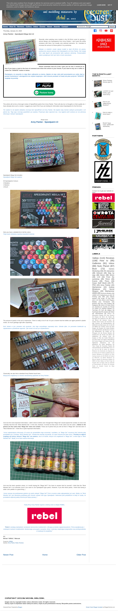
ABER (96, 326)
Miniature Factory (109, 329)
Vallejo (95, 258)
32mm (112, 275)
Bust (94, 268)
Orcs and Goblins (106, 303)
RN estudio (104, 312)
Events (42, 27)
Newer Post (8, 555)
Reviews (20, 27)
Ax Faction (102, 352)
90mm (110, 334)
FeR (102, 310)
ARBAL (11, 541)
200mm (109, 313)
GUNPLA (106, 354)
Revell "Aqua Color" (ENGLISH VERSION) (108, 124)
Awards (57, 27)
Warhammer (96, 287)
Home (5, 27)
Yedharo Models (107, 308)
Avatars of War (96, 338)
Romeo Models (107, 333)
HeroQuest (106, 302)
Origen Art (108, 331)
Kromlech (109, 321)
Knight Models (98, 329)
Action (105, 349)
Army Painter (11, 542)
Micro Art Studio (107, 317)
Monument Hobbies (107, 359)
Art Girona (94, 352)
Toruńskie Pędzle (107, 346)
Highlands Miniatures (99, 342)
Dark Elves (110, 305)
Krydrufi (112, 356)
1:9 (109, 325)
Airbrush (99, 273)
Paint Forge (109, 361)
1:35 (95, 349)
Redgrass (95, 305)
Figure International (108, 339)
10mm (103, 305)
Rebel (7, 527)
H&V (112, 298)
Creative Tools (105, 326)
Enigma (101, 328)
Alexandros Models (97, 315)
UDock (105, 364)
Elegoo (97, 317)
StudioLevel (95, 334)
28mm (104, 300)
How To (12, 27)
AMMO (94, 295)
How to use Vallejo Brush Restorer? (107, 103)
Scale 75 (104, 298)
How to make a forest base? (107, 113)
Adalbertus (95, 336)
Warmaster (103, 325)
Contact (65, 27)
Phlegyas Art (96, 333)
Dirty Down (97, 339)
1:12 (96, 300)
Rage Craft (104, 362)
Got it (110, 5)
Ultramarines (99, 313)
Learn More (101, 5)
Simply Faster (90, 607)
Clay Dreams (110, 315)
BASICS (94, 303)
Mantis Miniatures (107, 357)
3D (113, 325)
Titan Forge (95, 346)
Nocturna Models (106, 293)
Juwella (105, 307)
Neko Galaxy (100, 361)
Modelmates (98, 331)
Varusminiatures (96, 347)
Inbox (35, 27)
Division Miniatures (97, 354)
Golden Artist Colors (98, 321)
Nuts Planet (103, 266)
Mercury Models (96, 359)
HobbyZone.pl (104, 295)
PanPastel (95, 312)
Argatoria (110, 351)
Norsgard (94, 318)
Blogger (20, 607)
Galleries (96, 263)
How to (104, 260)
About (49, 27)
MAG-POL (97, 357)
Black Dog (109, 352)
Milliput (109, 310)
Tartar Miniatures (107, 344)
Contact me (95, 191)
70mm (107, 279)
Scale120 (112, 362)
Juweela (97, 307)
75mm (106, 281)
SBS (103, 297)
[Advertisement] (59, 580)
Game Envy (108, 341)
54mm (102, 275)
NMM (93, 361)
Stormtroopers (97, 364)
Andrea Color (107, 336)
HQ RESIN (105, 356)
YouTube (95, 310)
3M (100, 349)
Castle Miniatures (109, 338)
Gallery (29, 27)
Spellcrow (103, 318)
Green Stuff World (99, 283)
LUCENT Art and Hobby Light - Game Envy (108, 92)
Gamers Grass (106, 320)
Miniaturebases (107, 323)
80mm (96, 320)
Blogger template (98, 607)
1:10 (98, 277)
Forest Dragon (98, 341)
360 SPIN (111, 318)
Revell (112, 307)
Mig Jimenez (96, 323)
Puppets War (95, 362)
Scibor (97, 308)
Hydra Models (110, 328)
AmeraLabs (102, 351)
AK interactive (109, 271)
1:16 (113, 347)
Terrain (104, 334)
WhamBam (107, 347)
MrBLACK (95, 325)
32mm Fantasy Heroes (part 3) (107, 81)
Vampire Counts (103, 366)
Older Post (81, 555)
